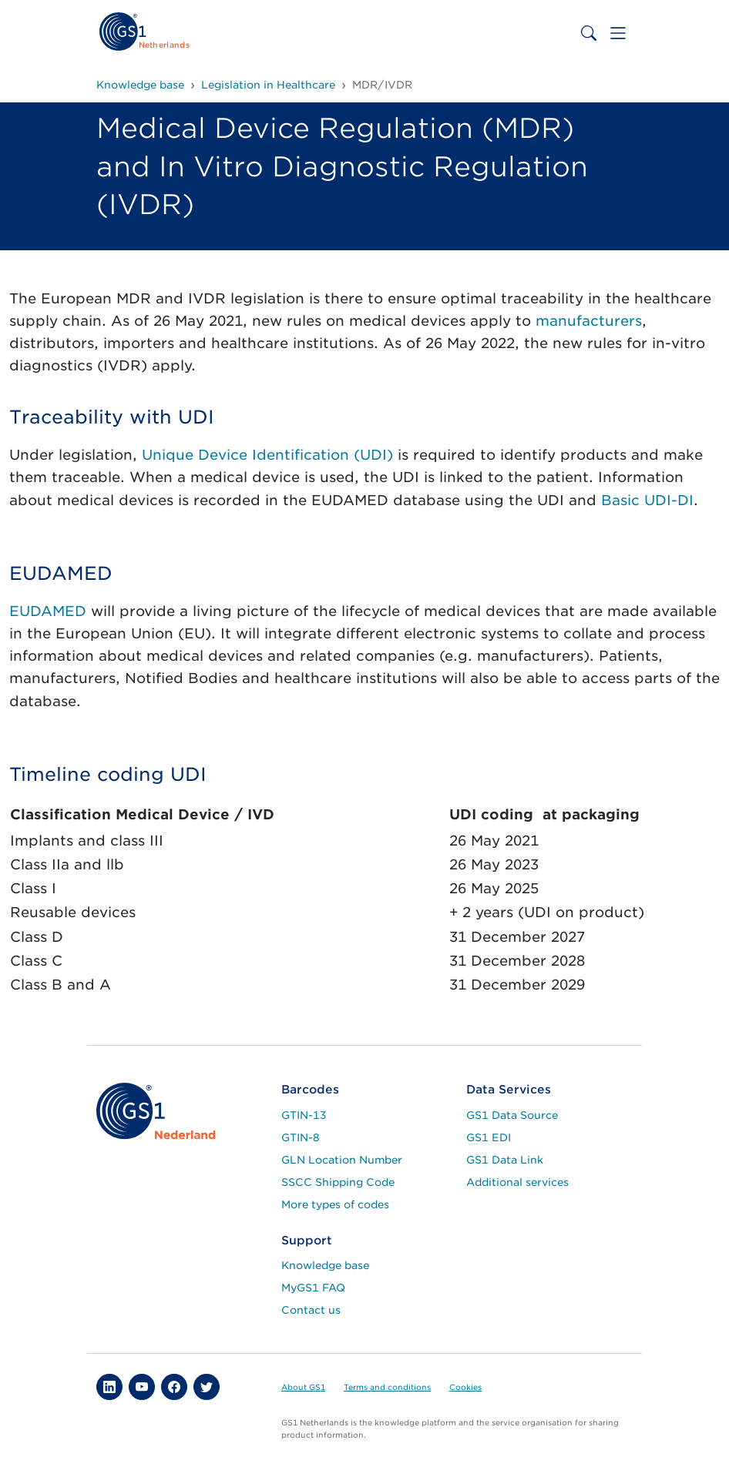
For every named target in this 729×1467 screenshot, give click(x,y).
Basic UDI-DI (647, 500)
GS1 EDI (488, 1137)
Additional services (517, 1182)
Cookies (465, 1387)
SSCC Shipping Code (338, 1182)
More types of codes (335, 1204)
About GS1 (303, 1387)
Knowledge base (325, 1265)
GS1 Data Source (512, 1115)
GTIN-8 (300, 1137)
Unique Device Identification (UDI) (267, 455)
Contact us (311, 1310)
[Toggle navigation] (618, 33)
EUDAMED (47, 611)
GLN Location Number (341, 1160)
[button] (109, 1387)
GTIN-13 (304, 1115)
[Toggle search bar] (588, 33)
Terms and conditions (387, 1387)
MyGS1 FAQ (313, 1287)
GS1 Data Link (504, 1160)
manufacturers (589, 321)
